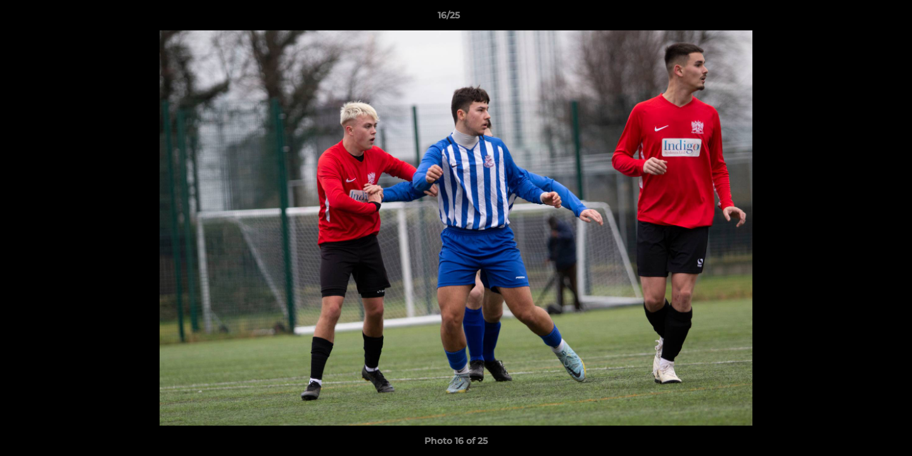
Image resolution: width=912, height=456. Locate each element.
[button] (858, 18)
